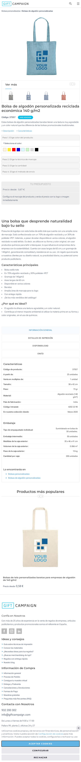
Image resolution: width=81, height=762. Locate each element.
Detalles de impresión (40, 338)
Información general (12, 673)
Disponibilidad (40, 346)
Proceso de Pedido (12, 677)
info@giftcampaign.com (16, 714)
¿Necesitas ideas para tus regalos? (18, 651)
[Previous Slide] (70, 84)
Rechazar (40, 757)
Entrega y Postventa (12, 684)
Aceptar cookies (40, 743)
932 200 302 (9, 710)
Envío (41, 353)
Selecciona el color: (12, 143)
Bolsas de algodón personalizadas (37, 11)
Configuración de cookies (50, 734)
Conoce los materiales (13, 648)
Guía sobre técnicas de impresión (18, 644)
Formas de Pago (11, 691)
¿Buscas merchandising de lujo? (17, 655)
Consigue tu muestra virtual (15, 680)
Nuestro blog (9, 662)
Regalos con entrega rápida (16, 659)
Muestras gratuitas (12, 695)
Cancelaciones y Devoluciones (17, 687)
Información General (40, 330)
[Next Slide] (73, 84)
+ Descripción (8, 131)
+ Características (24, 131)
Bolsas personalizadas (11, 11)
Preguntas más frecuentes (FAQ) (17, 698)
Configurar (40, 750)
